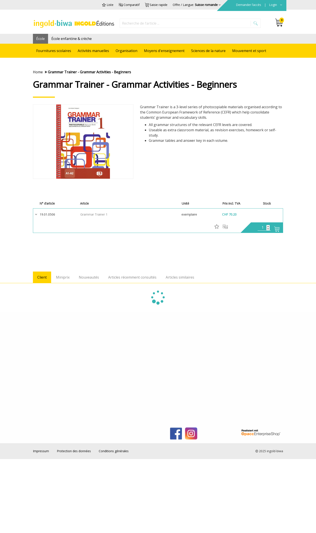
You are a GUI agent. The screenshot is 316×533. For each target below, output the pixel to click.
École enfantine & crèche (71, 38)
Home (38, 72)
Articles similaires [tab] (180, 277)
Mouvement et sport (249, 50)
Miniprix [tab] (63, 277)
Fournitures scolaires (53, 50)
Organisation (126, 50)
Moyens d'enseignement (164, 50)
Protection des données (74, 451)
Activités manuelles (93, 50)
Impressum (41, 451)
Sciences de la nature (208, 50)
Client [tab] (42, 277)
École (40, 38)
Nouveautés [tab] (89, 277)
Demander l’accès (249, 5)
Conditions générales (114, 451)
